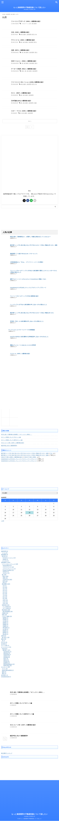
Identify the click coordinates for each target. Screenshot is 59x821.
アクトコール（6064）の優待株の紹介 (23, 40)
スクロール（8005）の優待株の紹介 (20, 353)
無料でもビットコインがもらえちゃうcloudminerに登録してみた (28, 279)
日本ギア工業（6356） (30, 457)
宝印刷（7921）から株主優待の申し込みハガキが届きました (27, 321)
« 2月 (2, 521)
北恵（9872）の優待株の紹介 (20, 50)
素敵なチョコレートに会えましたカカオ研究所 (23, 345)
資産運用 (29, 34)
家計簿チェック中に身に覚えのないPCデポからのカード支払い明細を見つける (32, 313)
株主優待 (34, 23)
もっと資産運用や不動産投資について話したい (29, 7)
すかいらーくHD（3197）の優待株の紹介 (12, 443)
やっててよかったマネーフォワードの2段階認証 (21, 330)
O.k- (51, 453)
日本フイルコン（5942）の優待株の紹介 (23, 61)
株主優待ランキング (6, 753)
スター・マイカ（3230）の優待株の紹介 (23, 111)
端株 (35, 103)
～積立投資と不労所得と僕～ (29, 816)
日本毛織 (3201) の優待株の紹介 (21, 101)
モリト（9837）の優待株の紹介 (21, 93)
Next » (29, 121)
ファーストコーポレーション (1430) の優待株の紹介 (27, 82)
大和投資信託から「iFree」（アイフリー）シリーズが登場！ (27, 262)
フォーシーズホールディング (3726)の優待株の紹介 (24, 296)
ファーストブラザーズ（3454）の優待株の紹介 (25, 21)
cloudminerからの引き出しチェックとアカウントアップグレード (28, 287)
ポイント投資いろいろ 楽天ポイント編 (11, 440)
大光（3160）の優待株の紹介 (20, 32)
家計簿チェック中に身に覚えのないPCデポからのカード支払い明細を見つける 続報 (33, 245)
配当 (33, 34)
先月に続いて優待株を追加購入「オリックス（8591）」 (16, 434)
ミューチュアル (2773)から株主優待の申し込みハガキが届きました (28, 304)
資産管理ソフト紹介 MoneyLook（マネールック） (24, 253)
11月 (30, 23)
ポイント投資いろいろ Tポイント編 (11, 437)
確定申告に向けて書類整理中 (9, 445)
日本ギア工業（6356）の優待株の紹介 (11, 457)
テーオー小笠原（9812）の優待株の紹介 (23, 69)
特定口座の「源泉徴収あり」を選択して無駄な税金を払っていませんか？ (30, 236)
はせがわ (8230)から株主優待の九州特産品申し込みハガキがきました (29, 336)
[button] (6, 24)
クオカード (25, 23)
